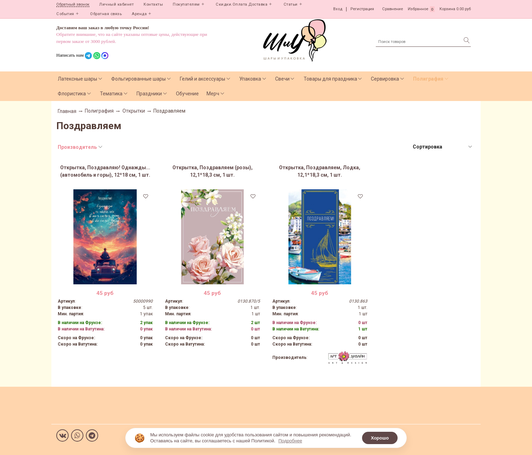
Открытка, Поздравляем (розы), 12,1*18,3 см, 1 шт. (212, 171)
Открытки (133, 111)
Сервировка (385, 79)
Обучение (187, 93)
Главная (67, 111)
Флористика (72, 93)
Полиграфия (428, 79)
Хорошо (380, 438)
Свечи (282, 79)
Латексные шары (77, 79)
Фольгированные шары (138, 79)
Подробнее (290, 440)
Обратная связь (106, 14)
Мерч (213, 93)
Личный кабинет (116, 4)
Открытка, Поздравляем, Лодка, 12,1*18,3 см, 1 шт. (319, 171)
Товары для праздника (330, 79)
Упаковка (250, 79)
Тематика (111, 93)
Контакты (153, 4)
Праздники (149, 93)
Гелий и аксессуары (202, 79)
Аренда (139, 14)
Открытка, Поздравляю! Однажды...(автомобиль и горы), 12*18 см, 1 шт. (105, 171)
